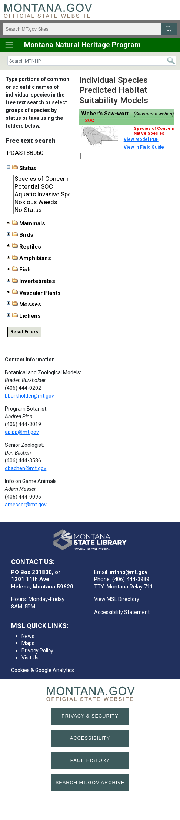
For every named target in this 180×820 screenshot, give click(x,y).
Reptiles (24, 246)
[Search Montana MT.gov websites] (90, 29)
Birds (20, 235)
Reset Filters (24, 331)
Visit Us (30, 658)
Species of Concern (42, 179)
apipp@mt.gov (22, 432)
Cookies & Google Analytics (42, 670)
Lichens (24, 316)
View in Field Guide (144, 147)
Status (21, 168)
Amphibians (29, 258)
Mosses (24, 304)
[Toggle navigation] (9, 44)
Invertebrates (31, 281)
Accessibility (90, 738)
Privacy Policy (37, 651)
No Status (42, 210)
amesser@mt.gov (26, 504)
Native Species (149, 133)
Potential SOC (42, 186)
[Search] (91, 61)
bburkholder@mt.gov (29, 396)
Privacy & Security (89, 716)
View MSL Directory (116, 599)
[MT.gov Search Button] (169, 29)
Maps (27, 643)
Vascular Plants (34, 292)
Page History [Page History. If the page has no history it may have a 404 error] (90, 760)
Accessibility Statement (122, 612)
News (27, 636)
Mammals (26, 223)
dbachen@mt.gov (25, 468)
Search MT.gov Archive (90, 782)
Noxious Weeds (42, 202)
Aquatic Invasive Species (42, 194)
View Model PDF (141, 139)
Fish (19, 269)
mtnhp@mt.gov (128, 572)
